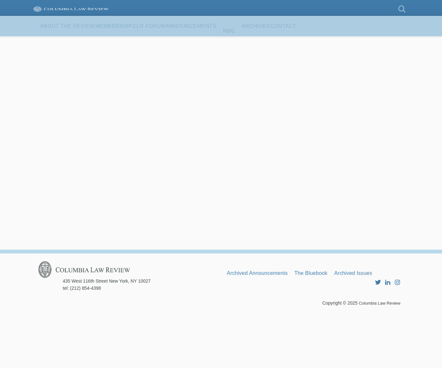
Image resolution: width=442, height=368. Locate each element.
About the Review (77, 41)
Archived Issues (376, 320)
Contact (61, 62)
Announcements (253, 41)
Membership (141, 41)
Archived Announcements (263, 320)
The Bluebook (326, 320)
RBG (301, 41)
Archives (337, 41)
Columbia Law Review (378, 356)
